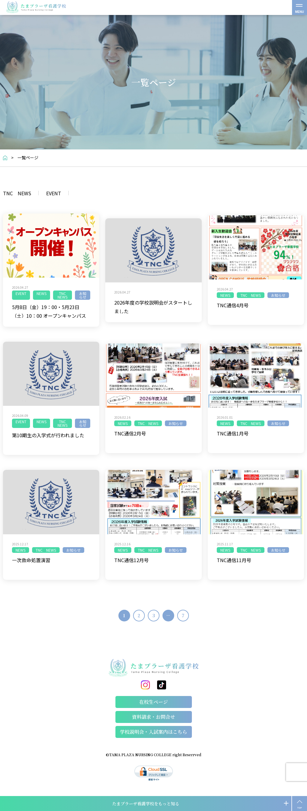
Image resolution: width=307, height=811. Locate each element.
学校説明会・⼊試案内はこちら (153, 731)
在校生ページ (153, 701)
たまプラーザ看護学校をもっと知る (145, 804)
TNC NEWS (17, 194)
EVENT (53, 194)
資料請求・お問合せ (153, 716)
